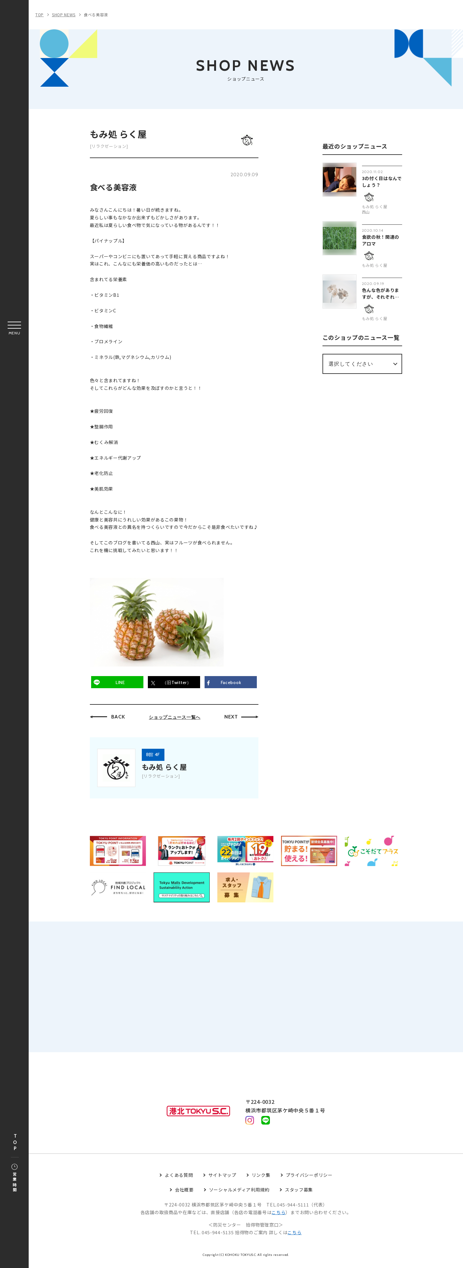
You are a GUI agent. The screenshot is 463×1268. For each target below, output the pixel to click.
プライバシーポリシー (309, 1179)
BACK (118, 717)
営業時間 (14, 1178)
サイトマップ (222, 1179)
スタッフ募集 (299, 1194)
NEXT (231, 717)
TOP (15, 1142)
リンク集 (261, 1179)
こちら (278, 1216)
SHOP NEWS (64, 14)
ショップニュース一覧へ (174, 718)
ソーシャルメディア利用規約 (239, 1194)
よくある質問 (179, 1179)
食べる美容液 (96, 14)
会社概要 (184, 1194)
